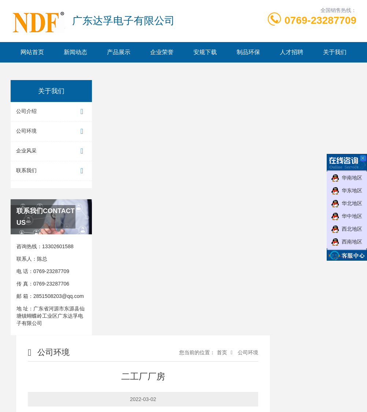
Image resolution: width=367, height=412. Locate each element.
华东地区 (352, 190)
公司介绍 (50, 111)
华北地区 (352, 203)
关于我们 (334, 52)
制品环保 (248, 52)
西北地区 (352, 229)
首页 (222, 352)
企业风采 (50, 151)
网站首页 (32, 52)
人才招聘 (291, 52)
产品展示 (118, 52)
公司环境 (50, 131)
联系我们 (50, 171)
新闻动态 (75, 52)
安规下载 (205, 52)
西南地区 (352, 242)
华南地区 (352, 178)
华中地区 (352, 216)
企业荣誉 (162, 52)
